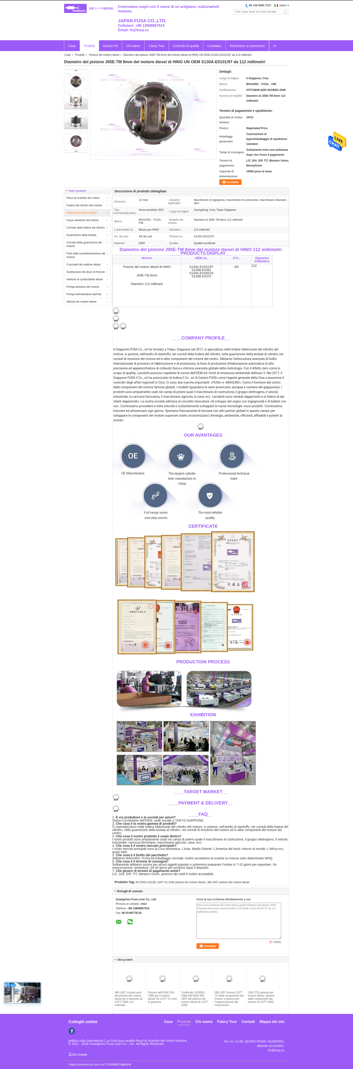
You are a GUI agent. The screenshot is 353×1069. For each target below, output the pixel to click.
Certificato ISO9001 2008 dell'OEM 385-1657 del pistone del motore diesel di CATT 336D (194, 999)
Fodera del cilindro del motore (84, 205)
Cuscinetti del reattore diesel (83, 264)
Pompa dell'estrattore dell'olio (84, 294)
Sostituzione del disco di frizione (85, 272)
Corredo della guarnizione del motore (84, 244)
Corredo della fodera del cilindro (85, 227)
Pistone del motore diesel (104, 54)
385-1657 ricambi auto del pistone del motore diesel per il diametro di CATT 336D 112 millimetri (128, 999)
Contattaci (214, 46)
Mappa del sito (272, 1022)
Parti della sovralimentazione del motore (85, 255)
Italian (283, 5)
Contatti (248, 1022)
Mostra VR (110, 46)
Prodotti (89, 46)
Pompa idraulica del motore (82, 286)
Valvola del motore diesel (81, 301)
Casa (72, 46)
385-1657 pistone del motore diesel (228, 882)
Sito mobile (77, 1054)
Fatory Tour (157, 46)
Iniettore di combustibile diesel (84, 279)
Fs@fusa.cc (276, 1050)
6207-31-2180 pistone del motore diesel (181, 882)
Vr (274, 46)
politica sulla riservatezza (86, 1040)
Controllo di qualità (186, 46)
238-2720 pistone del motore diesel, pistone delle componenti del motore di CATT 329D (261, 997)
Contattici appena (118, 1064)
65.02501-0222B (146, 882)
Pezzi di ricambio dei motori (83, 198)
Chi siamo (133, 46)
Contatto (233, 182)
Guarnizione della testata (81, 235)
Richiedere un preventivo (247, 46)
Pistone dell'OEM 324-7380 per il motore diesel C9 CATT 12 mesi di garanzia (162, 997)
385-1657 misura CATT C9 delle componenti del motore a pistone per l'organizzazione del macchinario (229, 999)
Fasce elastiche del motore (82, 220)
